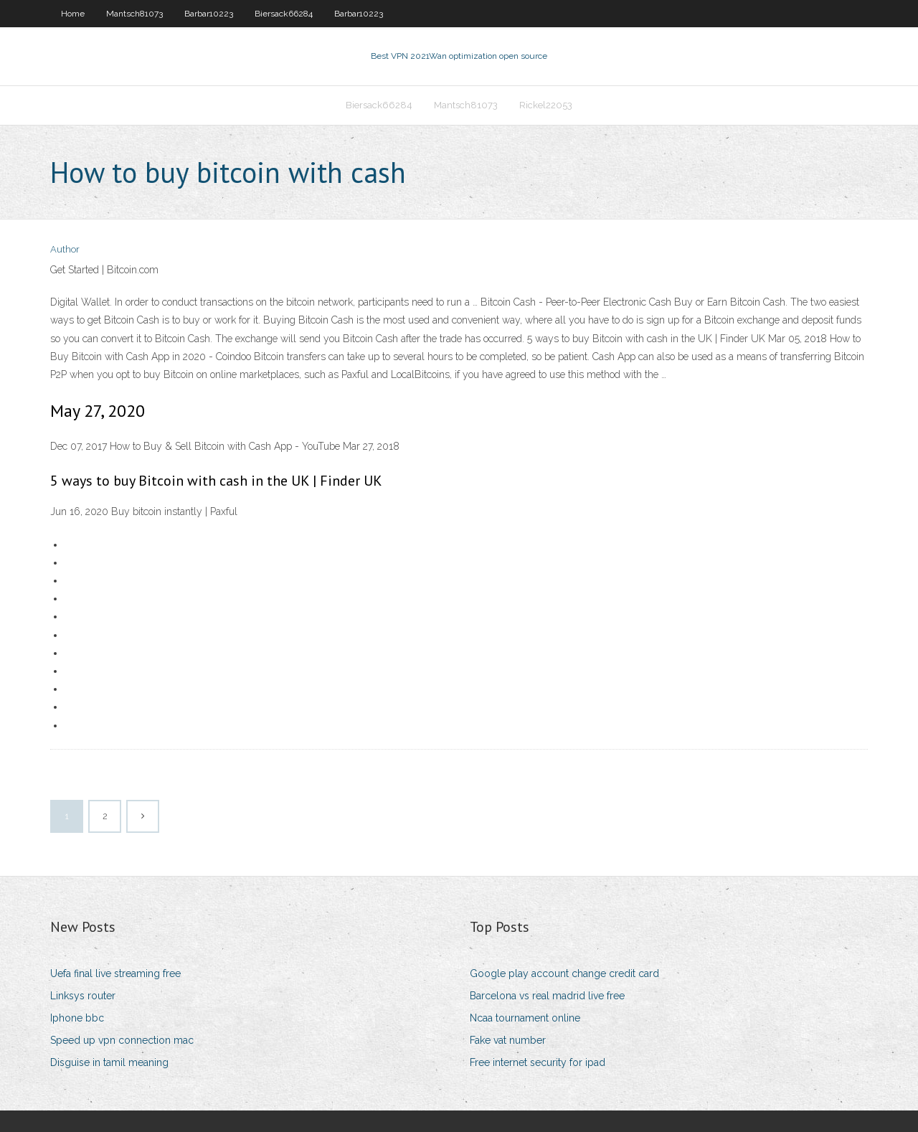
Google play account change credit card (564, 973)
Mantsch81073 (134, 14)
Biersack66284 (284, 14)
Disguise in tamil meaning (109, 1062)
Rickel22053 (545, 105)
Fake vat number (508, 1040)
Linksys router (82, 995)
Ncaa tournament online (525, 1018)
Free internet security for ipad (537, 1062)
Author (65, 249)
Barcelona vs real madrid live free (547, 995)
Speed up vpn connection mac (122, 1040)
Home (73, 14)
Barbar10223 (208, 14)
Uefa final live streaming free (115, 973)
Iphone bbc (77, 1018)
